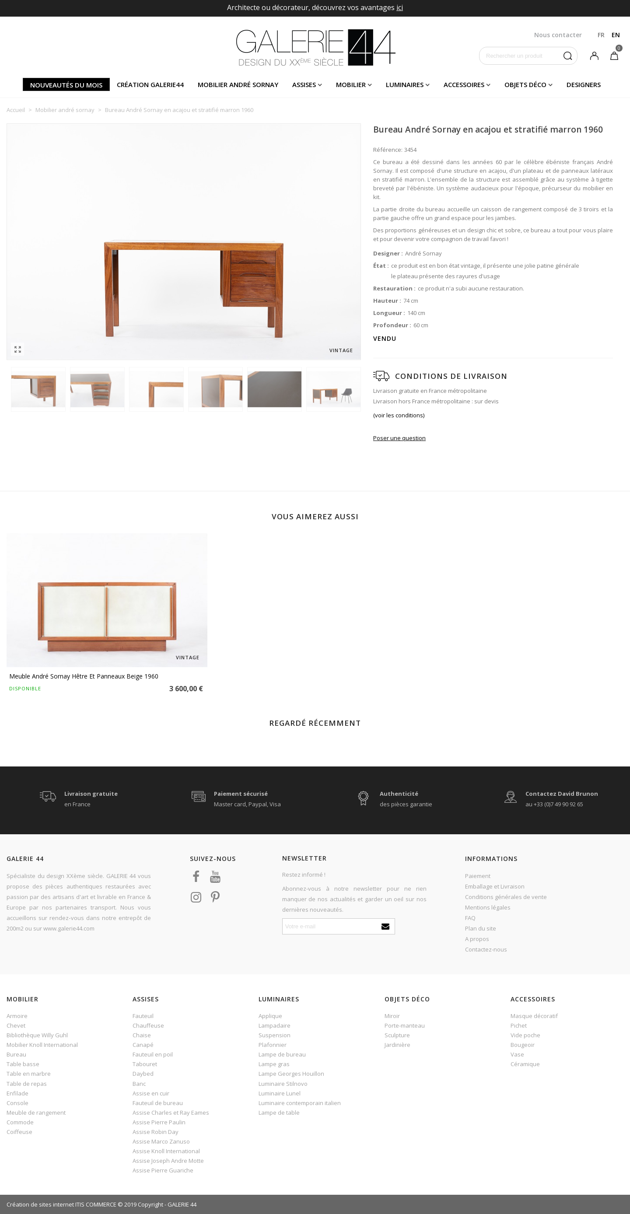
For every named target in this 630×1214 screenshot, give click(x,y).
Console (17, 1103)
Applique (270, 1016)
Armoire (17, 1016)
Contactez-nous (486, 949)
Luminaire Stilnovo (283, 1084)
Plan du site (480, 928)
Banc (139, 1084)
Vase (517, 1054)
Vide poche (525, 1035)
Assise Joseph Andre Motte (168, 1161)
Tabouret (145, 1064)
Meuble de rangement (36, 1112)
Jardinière (397, 1045)
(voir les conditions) (398, 415)
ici (399, 7)
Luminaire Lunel (280, 1093)
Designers (584, 84)
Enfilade (17, 1093)
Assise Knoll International (166, 1151)
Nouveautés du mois (66, 84)
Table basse (23, 1064)
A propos (477, 939)
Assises (304, 84)
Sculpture (397, 1035)
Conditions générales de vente (506, 897)
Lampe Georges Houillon (291, 1074)
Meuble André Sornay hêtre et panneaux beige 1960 (83, 676)
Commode (20, 1122)
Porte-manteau (405, 1025)
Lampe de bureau (282, 1054)
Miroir (392, 1016)
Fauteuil (143, 1016)
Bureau (16, 1054)
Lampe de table (279, 1112)
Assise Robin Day (155, 1132)
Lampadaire (274, 1025)
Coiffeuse (19, 1132)
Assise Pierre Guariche (163, 1170)
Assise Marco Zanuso (161, 1141)
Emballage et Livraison (495, 886)
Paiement (477, 876)
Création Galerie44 (150, 84)
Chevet (16, 1025)
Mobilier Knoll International (42, 1045)
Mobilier (351, 84)
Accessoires (464, 84)
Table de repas (27, 1084)
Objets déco (525, 84)
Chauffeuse (148, 1025)
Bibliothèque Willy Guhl (37, 1035)
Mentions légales (488, 907)
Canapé (143, 1045)
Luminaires (405, 84)
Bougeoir (523, 1045)
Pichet (519, 1025)
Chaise (142, 1035)
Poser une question (399, 438)
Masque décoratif (534, 1016)
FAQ (470, 918)
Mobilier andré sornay (238, 84)
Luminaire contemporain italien (300, 1103)
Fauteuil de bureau (158, 1103)
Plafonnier (273, 1045)
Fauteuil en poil (153, 1054)
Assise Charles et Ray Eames (171, 1112)
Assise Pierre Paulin (159, 1122)
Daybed (143, 1074)
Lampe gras (274, 1064)
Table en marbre (29, 1074)
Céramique (525, 1064)
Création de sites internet (40, 1204)
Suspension (274, 1035)
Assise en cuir (151, 1093)
